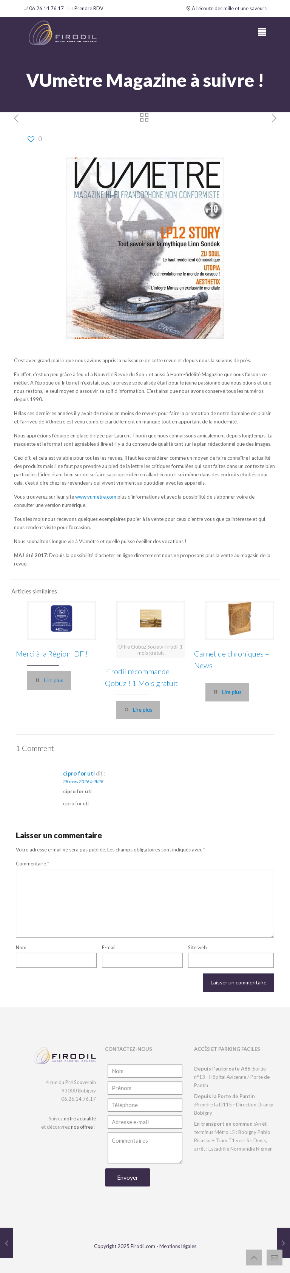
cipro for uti (79, 773)
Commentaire (32, 864)
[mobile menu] (262, 32)
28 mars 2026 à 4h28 (83, 781)
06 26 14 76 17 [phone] (46, 8)
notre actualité (80, 1118)
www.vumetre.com (95, 497)
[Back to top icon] (254, 1257)
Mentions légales (177, 1246)
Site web (197, 947)
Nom (21, 947)
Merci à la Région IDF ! (52, 653)
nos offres (82, 1127)
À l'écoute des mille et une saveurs (226, 8)
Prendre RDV (88, 8)
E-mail (109, 947)
